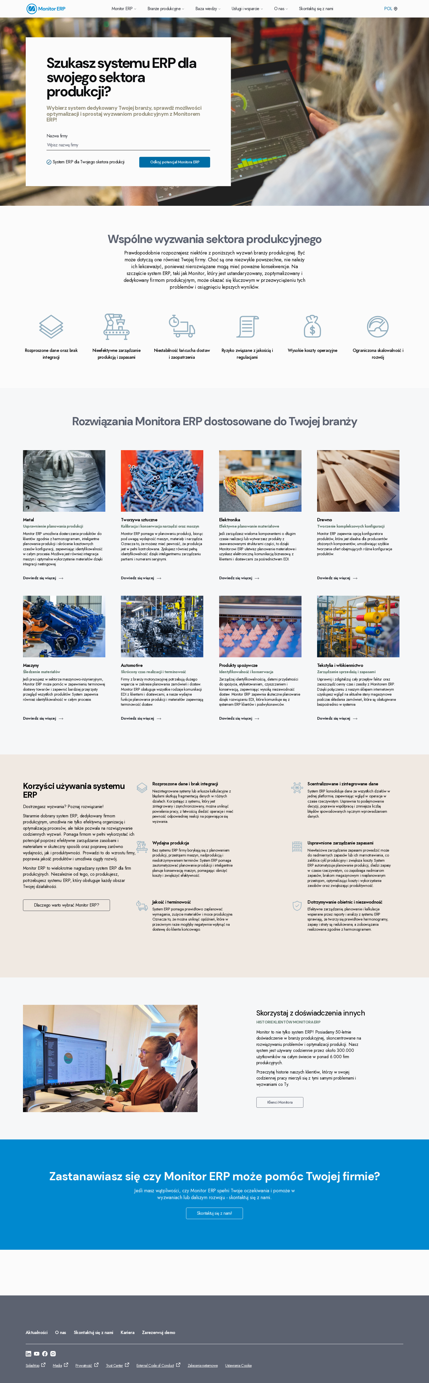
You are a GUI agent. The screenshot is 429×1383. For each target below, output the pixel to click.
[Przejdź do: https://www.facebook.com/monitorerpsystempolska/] (45, 1354)
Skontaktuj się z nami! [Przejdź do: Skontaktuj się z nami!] (214, 1258)
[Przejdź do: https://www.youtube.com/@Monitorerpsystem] (36, 1354)
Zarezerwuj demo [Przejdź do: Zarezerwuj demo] (158, 1332)
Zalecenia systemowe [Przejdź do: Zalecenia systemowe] (203, 1365)
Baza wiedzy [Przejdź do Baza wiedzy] (208, 8)
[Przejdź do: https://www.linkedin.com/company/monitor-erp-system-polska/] (28, 1354)
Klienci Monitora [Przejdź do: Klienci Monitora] (278, 1148)
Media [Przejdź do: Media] (57, 1365)
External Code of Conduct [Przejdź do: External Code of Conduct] (155, 1365)
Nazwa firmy (57, 136)
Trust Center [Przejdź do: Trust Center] (114, 1365)
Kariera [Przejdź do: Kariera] (127, 1332)
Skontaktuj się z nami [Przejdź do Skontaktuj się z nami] (316, 8)
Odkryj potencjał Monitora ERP (174, 162)
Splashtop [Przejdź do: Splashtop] (32, 1365)
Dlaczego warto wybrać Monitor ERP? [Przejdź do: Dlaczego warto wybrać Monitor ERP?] (333, 912)
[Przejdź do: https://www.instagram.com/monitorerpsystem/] (53, 1354)
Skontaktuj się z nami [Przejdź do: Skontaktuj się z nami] (93, 1332)
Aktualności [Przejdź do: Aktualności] (36, 1332)
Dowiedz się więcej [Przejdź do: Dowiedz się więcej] (46, 578)
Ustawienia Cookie (238, 1365)
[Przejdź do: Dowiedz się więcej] (67, 510)
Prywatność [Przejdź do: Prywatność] (84, 1365)
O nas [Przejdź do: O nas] (60, 1332)
